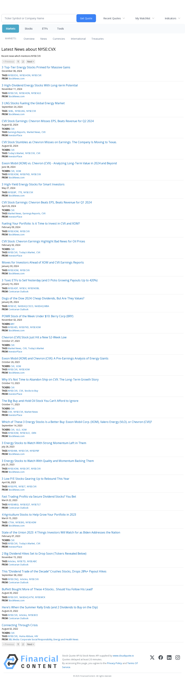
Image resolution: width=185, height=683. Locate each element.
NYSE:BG (20, 522)
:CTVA (11, 522)
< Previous (8, 61)
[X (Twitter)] (152, 661)
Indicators (170, 18)
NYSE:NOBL (33, 288)
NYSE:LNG (20, 111)
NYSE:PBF (34, 450)
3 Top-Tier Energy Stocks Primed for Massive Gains (36, 67)
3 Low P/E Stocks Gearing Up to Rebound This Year (35, 479)
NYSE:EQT (25, 504)
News (43, 38)
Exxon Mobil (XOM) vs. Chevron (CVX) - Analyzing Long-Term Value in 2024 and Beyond (59, 163)
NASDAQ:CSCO (25, 306)
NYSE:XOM (13, 174)
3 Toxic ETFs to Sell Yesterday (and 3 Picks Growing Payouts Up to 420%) (50, 280)
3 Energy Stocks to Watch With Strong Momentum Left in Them (44, 443)
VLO (18, 429)
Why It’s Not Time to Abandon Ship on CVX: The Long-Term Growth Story (50, 379)
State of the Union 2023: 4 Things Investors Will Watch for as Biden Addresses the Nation (61, 532)
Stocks (29, 28)
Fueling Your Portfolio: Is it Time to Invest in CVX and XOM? (41, 223)
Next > (30, 61)
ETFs (45, 28)
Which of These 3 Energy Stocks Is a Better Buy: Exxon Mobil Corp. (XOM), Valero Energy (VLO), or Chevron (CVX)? (77, 422)
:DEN (33, 432)
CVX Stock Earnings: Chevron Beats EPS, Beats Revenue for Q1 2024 (47, 202)
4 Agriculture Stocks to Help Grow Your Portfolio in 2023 (39, 515)
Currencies (59, 38)
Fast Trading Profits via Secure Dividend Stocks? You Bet (39, 496)
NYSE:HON (25, 75)
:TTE (20, 192)
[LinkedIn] (169, 661)
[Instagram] (177, 661)
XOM (18, 171)
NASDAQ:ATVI (27, 597)
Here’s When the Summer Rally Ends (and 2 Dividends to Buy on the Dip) (50, 607)
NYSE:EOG (13, 75)
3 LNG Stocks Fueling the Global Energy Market (33, 103)
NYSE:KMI (12, 450)
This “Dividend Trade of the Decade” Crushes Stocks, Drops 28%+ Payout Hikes (54, 571)
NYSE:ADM (31, 522)
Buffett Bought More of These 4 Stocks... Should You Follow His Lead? (47, 589)
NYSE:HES (12, 327)
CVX (12, 128)
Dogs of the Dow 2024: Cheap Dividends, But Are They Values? (43, 298)
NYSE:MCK (40, 597)
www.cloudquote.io (123, 655)
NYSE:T (22, 486)
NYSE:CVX (36, 75)
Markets (10, 28)
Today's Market (16, 153)
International (78, 38)
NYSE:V (23, 288)
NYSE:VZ (12, 306)
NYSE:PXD (25, 174)
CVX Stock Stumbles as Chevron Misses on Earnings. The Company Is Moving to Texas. (59, 142)
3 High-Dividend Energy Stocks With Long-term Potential (40, 85)
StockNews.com (16, 78)
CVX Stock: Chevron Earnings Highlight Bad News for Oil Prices (43, 241)
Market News (33, 132)
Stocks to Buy (31, 390)
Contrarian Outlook (18, 291)
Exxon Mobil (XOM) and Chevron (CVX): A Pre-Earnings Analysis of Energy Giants (55, 358)
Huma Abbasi (26, 636)
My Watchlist (142, 18)
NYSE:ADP (13, 288)
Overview (29, 38)
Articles (12, 561)
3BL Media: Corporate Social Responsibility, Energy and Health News (43, 639)
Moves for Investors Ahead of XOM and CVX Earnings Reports (43, 262)
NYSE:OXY (13, 597)
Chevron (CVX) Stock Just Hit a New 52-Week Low (34, 337)
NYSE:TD (21, 561)
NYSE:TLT (36, 504)
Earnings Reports (16, 132)
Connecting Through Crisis (20, 625)
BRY (12, 324)
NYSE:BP (12, 192)
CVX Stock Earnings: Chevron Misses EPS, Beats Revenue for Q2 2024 (48, 121)
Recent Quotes (112, 18)
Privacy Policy (114, 663)
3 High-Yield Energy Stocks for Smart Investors (33, 184)
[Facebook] (160, 661)
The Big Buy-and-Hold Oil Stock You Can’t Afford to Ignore (40, 401)
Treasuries (97, 38)
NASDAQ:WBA (42, 306)
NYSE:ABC (32, 561)
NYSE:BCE (33, 615)
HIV (36, 636)
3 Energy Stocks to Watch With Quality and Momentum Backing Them (48, 461)
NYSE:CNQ (13, 579)
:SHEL (10, 111)
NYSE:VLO (36, 93)
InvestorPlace (15, 135)
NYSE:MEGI (13, 504)
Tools (60, 28)
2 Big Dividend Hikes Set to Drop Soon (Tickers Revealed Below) (44, 553)
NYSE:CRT (25, 468)
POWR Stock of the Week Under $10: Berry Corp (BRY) (37, 316)
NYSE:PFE (12, 486)
